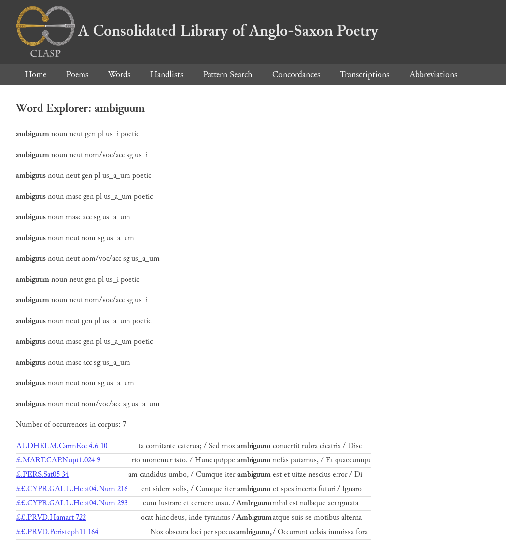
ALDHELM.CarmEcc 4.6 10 (61, 446)
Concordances (296, 74)
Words (119, 74)
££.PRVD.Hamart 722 (51, 517)
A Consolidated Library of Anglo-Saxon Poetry (197, 30)
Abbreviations (433, 74)
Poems (77, 74)
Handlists (166, 74)
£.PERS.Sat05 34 (42, 474)
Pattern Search (228, 74)
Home (35, 74)
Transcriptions (364, 74)
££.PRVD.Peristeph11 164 (57, 532)
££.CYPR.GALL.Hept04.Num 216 (71, 489)
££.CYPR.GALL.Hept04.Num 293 (71, 503)
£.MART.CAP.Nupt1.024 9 (58, 460)
